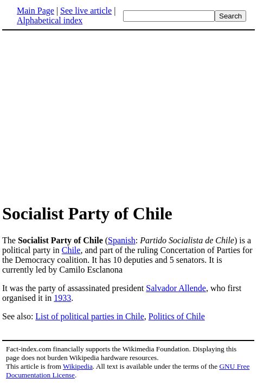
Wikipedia (78, 366)
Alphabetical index (49, 20)
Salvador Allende (176, 288)
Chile (71, 250)
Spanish (122, 240)
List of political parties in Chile (89, 316)
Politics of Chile (177, 316)
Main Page (35, 10)
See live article (86, 10)
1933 (62, 297)
